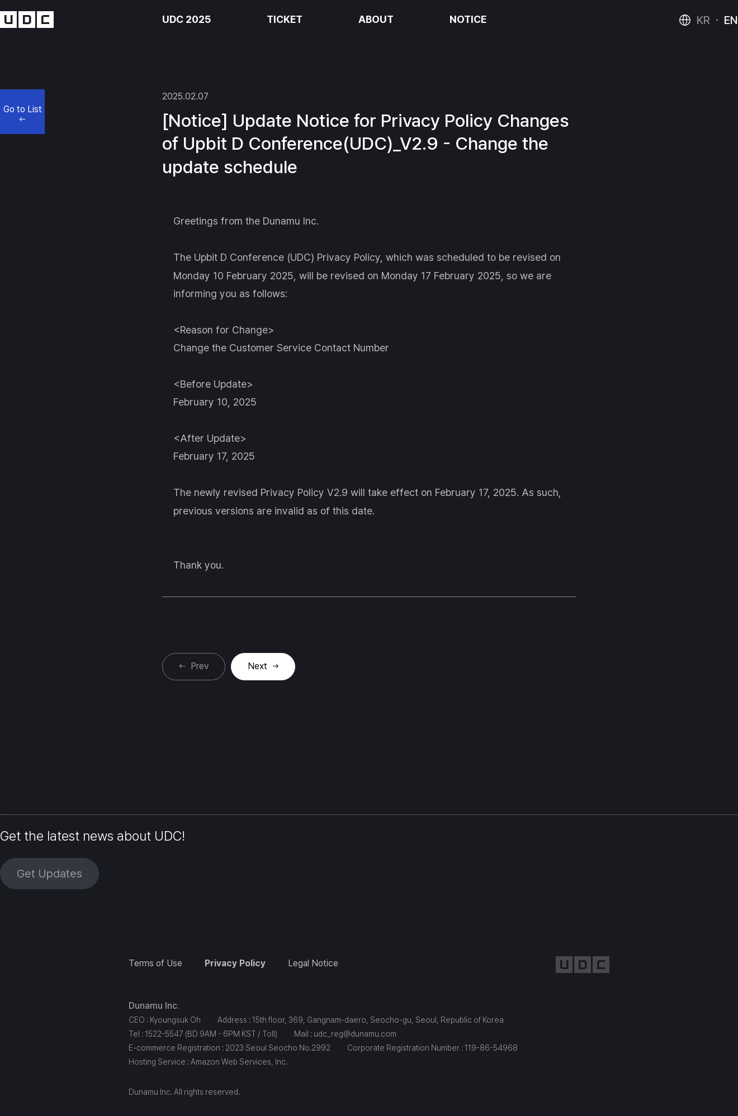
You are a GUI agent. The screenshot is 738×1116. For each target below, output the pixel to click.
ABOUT (376, 19)
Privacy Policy (235, 963)
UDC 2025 (186, 19)
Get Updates (49, 873)
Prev (200, 666)
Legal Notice (313, 963)
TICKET (284, 19)
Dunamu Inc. (154, 1005)
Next (257, 666)
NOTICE (468, 19)
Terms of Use (155, 963)
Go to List (22, 112)
